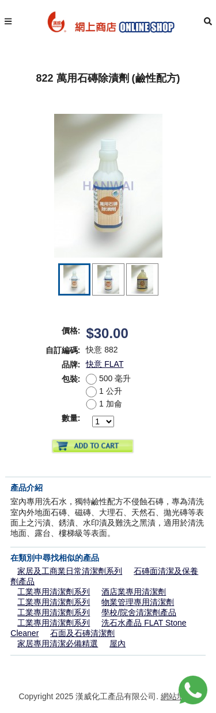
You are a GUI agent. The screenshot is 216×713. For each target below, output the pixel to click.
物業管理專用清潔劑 (137, 602)
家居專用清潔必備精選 (57, 643)
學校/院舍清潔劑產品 (138, 612)
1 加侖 (104, 403)
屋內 (117, 643)
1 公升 (104, 391)
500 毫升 (108, 378)
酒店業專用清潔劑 (133, 591)
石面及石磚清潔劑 (82, 633)
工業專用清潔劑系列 (53, 591)
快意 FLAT (104, 364)
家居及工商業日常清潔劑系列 (69, 571)
